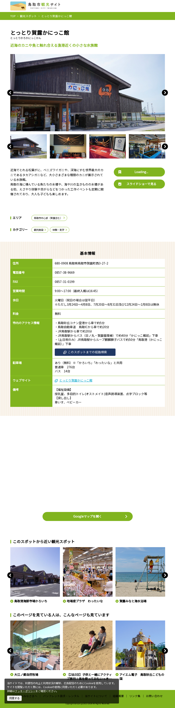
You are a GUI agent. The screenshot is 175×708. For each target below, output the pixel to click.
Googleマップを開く (100, 516)
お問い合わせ (154, 696)
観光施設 (40, 229)
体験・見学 (59, 229)
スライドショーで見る (137, 184)
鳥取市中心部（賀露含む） (49, 218)
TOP (13, 16)
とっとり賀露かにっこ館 (73, 380)
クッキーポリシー (25, 691)
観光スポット (28, 16)
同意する (14, 698)
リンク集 (134, 696)
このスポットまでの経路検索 (85, 352)
